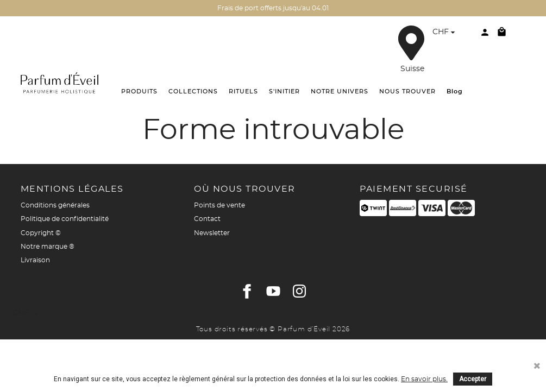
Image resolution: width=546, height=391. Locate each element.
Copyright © (41, 233)
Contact (207, 219)
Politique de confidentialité (65, 219)
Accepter (472, 379)
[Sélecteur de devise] (445, 33)
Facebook (247, 291)
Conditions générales (55, 205)
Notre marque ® (47, 246)
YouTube (273, 291)
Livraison (35, 260)
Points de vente (219, 205)
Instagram (299, 291)
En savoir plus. (424, 379)
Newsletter (212, 233)
